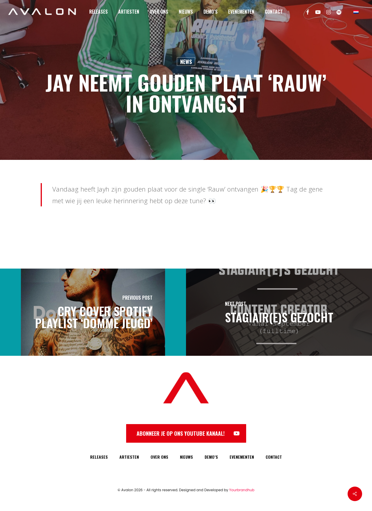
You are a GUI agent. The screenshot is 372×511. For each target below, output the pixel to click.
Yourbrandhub (242, 489)
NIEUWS (186, 457)
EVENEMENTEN (242, 457)
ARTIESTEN (129, 457)
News (186, 61)
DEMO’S (211, 457)
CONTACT (274, 457)
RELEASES (99, 457)
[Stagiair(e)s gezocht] (279, 312)
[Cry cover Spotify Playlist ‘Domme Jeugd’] (93, 312)
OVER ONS (159, 457)
